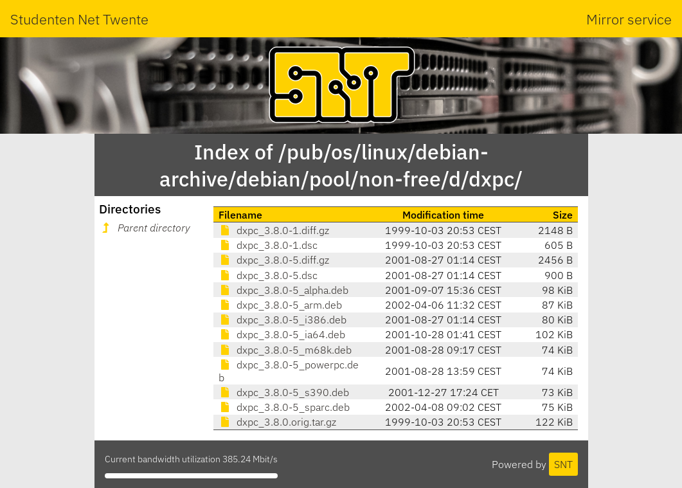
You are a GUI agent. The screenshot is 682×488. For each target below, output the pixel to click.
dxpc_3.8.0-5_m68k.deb (285, 349)
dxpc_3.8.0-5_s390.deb (284, 392)
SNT (563, 464)
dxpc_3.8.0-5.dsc (268, 275)
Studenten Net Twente (79, 19)
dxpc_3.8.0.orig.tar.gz (277, 421)
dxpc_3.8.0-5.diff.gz (274, 259)
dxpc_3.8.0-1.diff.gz (274, 230)
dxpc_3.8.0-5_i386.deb (282, 319)
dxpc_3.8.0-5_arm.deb (280, 304)
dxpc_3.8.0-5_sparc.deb (284, 407)
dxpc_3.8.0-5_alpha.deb (283, 290)
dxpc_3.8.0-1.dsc (268, 245)
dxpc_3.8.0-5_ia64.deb (282, 334)
